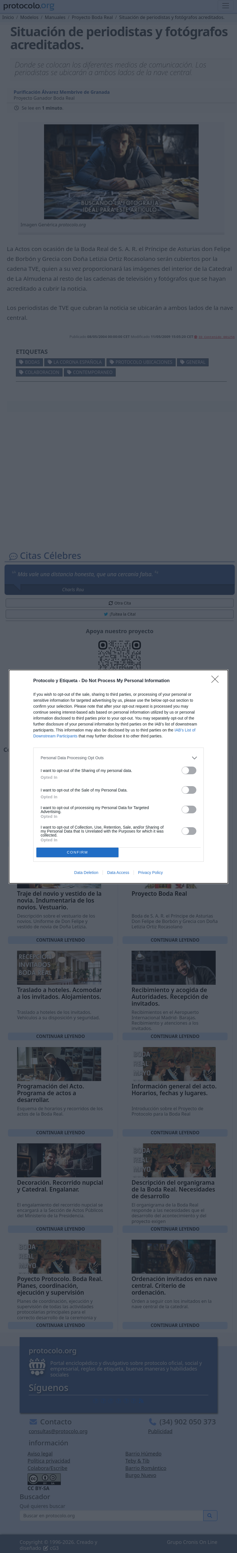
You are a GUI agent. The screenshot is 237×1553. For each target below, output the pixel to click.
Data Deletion (86, 872)
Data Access (118, 872)
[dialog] (118, 776)
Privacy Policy (150, 872)
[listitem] (118, 758)
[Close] (216, 681)
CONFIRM (77, 852)
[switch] (189, 770)
